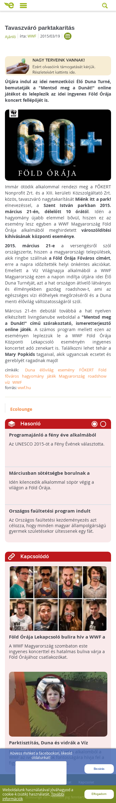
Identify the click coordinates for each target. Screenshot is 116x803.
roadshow (97, 376)
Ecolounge (21, 409)
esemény (66, 370)
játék (51, 376)
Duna (30, 370)
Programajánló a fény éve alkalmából (52, 435)
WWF (32, 36)
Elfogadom (99, 794)
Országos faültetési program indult (50, 511)
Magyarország (72, 376)
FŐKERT (86, 370)
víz (7, 382)
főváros (12, 376)
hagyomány (33, 376)
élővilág (47, 370)
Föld (102, 370)
